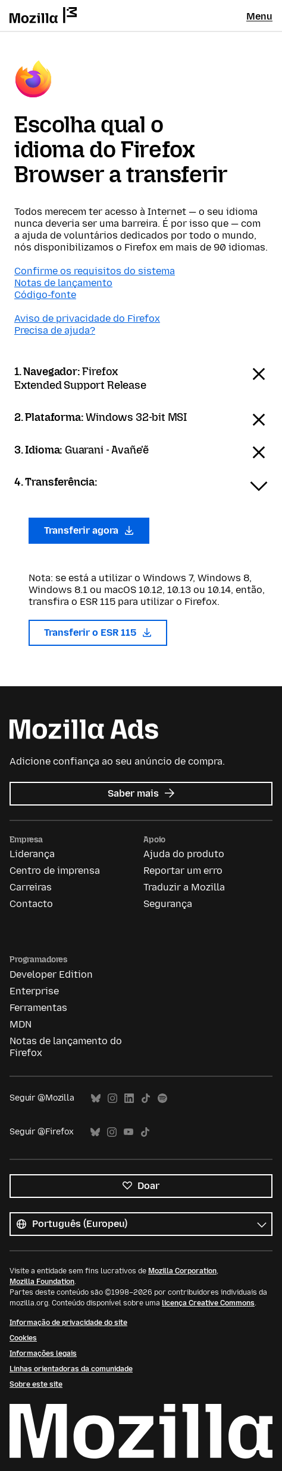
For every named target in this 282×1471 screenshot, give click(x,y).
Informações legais (43, 1353)
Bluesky (96, 1098)
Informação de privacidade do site (68, 1322)
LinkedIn (129, 1098)
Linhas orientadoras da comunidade (71, 1369)
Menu (259, 16)
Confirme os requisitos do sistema (94, 271)
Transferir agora (89, 530)
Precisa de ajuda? (54, 330)
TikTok (146, 1098)
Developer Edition (51, 974)
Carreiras (31, 887)
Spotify (162, 1098)
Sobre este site (36, 1384)
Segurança (167, 903)
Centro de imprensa (55, 870)
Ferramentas (38, 1007)
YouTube (128, 1132)
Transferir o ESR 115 (98, 632)
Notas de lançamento (63, 283)
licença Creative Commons (208, 1303)
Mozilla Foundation (42, 1281)
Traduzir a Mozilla (184, 887)
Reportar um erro (183, 870)
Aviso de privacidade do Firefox (87, 318)
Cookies (23, 1338)
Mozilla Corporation (182, 1271)
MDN (21, 1024)
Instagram (112, 1098)
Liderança (32, 854)
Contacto (31, 903)
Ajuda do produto (183, 854)
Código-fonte (45, 294)
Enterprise (34, 991)
